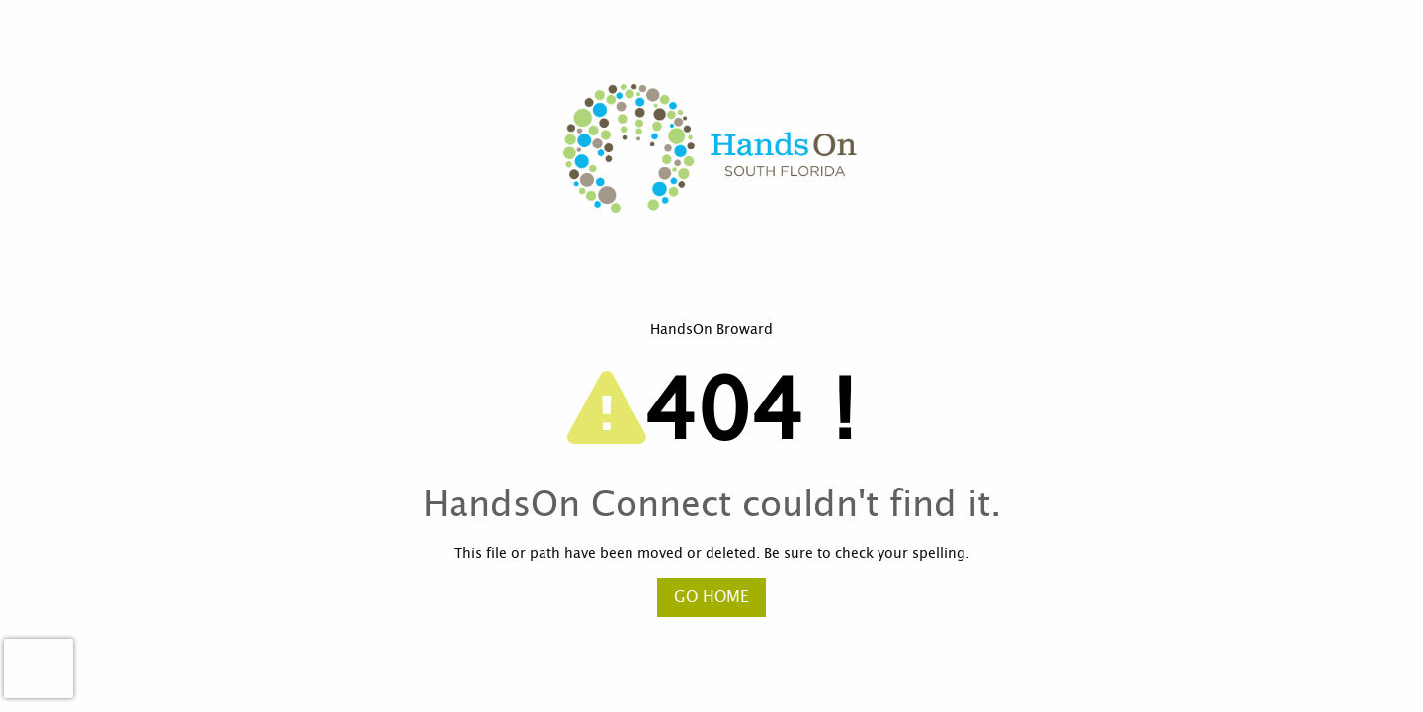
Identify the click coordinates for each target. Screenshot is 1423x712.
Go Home (711, 597)
